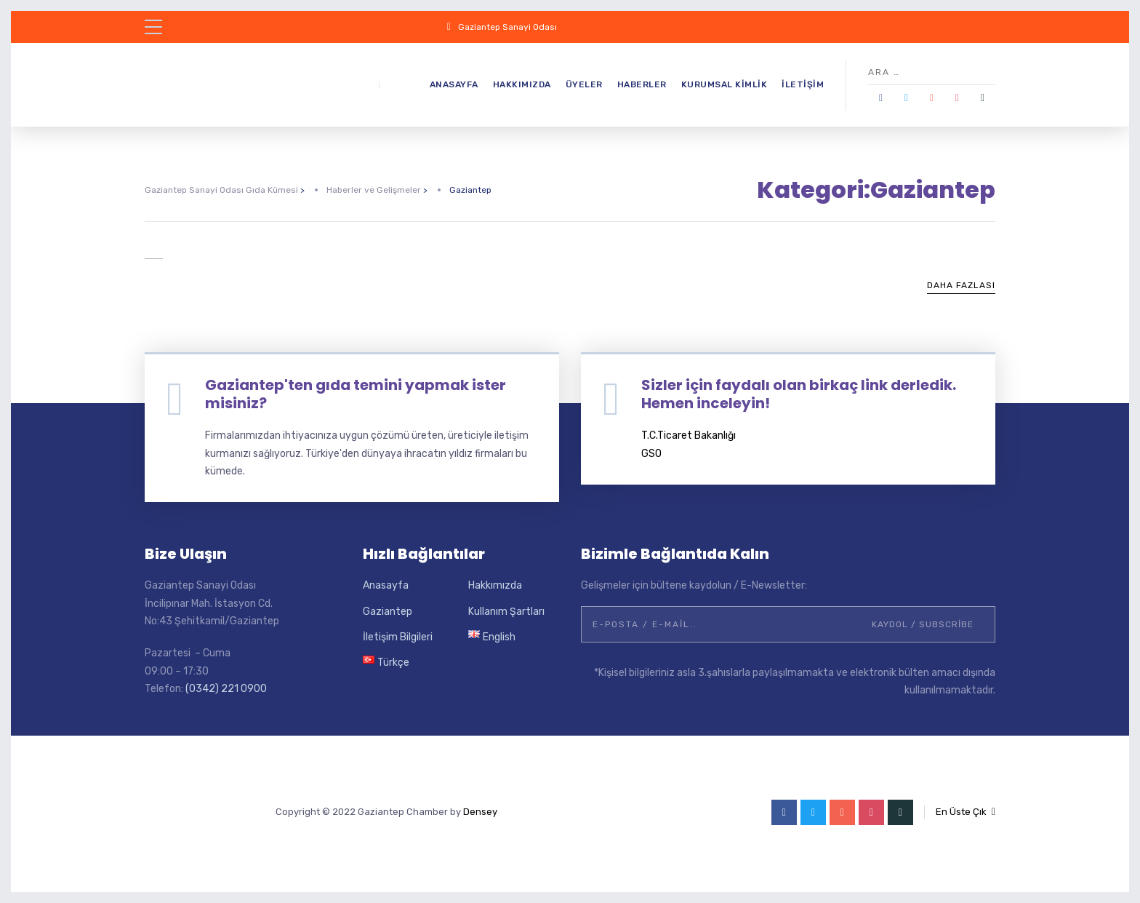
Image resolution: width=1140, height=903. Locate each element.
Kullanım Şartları (506, 611)
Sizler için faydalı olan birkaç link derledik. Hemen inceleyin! (798, 394)
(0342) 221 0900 (226, 689)
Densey (480, 811)
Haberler (642, 84)
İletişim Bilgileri (398, 637)
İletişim (803, 84)
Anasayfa (454, 84)
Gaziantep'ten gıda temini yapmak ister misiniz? (355, 394)
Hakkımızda (522, 84)
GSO (651, 453)
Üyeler (584, 84)
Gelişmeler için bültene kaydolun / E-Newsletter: (694, 585)
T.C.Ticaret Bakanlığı (688, 435)
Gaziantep (387, 611)
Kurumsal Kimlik (724, 84)
